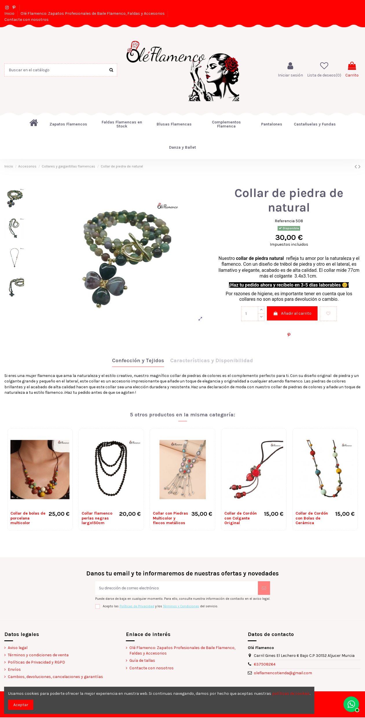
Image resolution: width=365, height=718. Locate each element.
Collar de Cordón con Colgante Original (240, 518)
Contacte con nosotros (26, 19)
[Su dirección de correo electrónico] (176, 588)
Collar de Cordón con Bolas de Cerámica (312, 518)
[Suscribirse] (264, 588)
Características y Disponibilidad (211, 361)
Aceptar (20, 704)
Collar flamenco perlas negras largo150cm (97, 518)
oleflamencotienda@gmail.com (283, 673)
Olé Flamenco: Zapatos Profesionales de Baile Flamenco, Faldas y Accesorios (93, 13)
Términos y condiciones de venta (38, 655)
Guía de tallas (142, 661)
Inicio (9, 13)
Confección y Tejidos (138, 361)
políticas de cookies (291, 693)
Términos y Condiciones (181, 606)
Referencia (285, 220)
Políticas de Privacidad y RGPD (36, 662)
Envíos (14, 670)
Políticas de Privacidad (137, 606)
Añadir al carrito (292, 313)
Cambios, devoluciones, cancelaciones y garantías (55, 677)
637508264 (265, 664)
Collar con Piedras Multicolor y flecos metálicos (170, 518)
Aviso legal (17, 648)
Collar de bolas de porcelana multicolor (27, 518)
